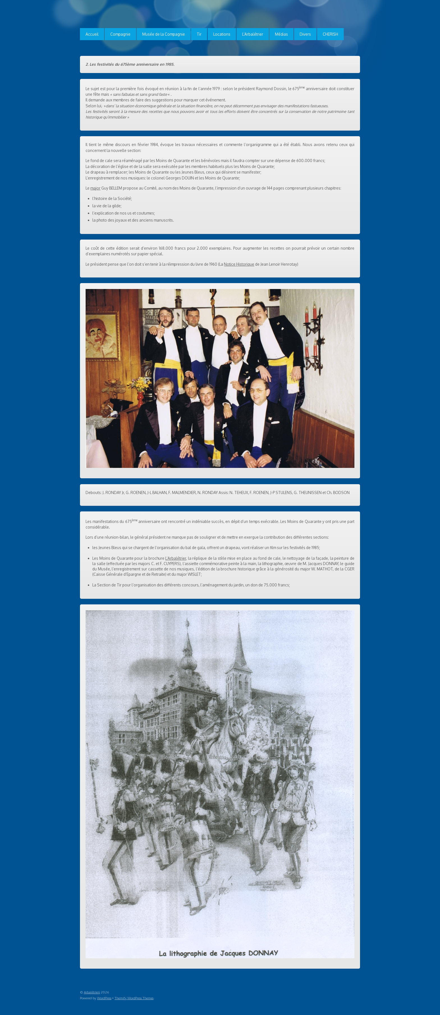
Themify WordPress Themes (133, 998)
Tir (199, 34)
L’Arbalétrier (252, 34)
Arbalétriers (92, 992)
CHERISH (330, 34)
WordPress (104, 998)
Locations (221, 34)
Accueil (92, 34)
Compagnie (120, 34)
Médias (281, 34)
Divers (305, 34)
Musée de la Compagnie (163, 34)
